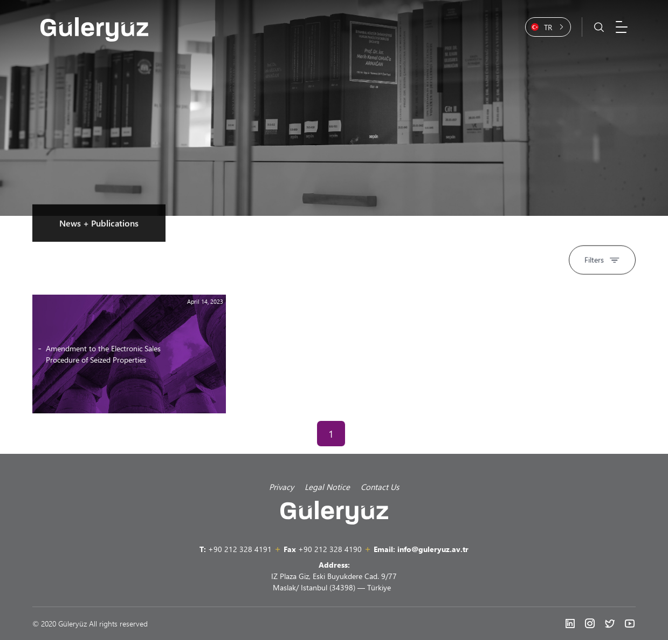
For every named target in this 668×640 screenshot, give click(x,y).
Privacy (281, 486)
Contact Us (380, 486)
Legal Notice (327, 486)
